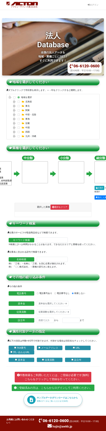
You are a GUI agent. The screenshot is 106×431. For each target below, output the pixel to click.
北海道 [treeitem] (24, 102)
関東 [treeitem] (23, 110)
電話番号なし (63, 293)
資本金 (21, 303)
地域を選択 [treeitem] (22, 97)
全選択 (99, 188)
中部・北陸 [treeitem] (26, 114)
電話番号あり (45, 293)
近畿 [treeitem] (23, 123)
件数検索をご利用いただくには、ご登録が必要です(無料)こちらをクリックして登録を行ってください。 (53, 377)
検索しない (79, 293)
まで (73, 320)
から (47, 320)
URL (78, 347)
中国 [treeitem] (23, 127)
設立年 (21, 320)
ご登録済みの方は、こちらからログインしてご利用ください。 (53, 387)
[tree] (53, 116)
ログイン (93, 5)
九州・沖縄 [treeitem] (26, 136)
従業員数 (21, 312)
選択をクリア (59, 207)
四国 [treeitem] (23, 132)
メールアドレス (49, 347)
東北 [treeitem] (23, 106)
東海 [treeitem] (23, 119)
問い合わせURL (21, 352)
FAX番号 (21, 347)
